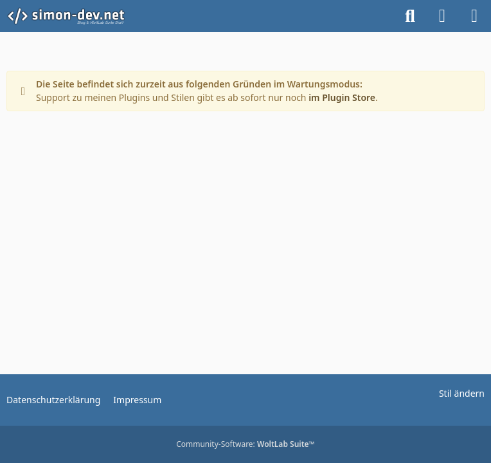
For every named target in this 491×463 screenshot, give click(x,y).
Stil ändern (462, 393)
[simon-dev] (74, 16)
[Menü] (474, 16)
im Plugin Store (341, 97)
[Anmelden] (442, 16)
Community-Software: (245, 444)
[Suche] (410, 16)
